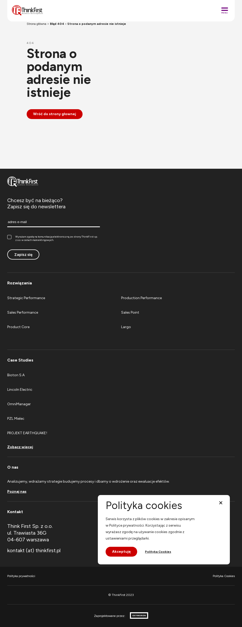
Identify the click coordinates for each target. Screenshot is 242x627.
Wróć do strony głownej (54, 114)
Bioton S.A (16, 375)
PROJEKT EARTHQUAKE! (27, 433)
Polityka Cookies (224, 576)
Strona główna (36, 24)
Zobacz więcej (20, 447)
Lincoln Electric (19, 389)
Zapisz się (23, 254)
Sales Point (130, 312)
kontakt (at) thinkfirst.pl (34, 550)
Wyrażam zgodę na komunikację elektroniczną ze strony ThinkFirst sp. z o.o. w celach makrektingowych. (52, 238)
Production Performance (141, 298)
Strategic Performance (26, 298)
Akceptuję (121, 551)
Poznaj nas (16, 491)
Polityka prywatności (21, 576)
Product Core (18, 327)
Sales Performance (22, 312)
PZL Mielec (15, 418)
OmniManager (19, 404)
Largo (126, 327)
